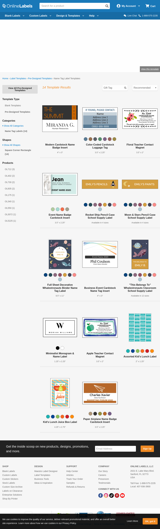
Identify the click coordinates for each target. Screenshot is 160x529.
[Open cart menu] (150, 6)
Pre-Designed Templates (40, 78)
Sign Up (147, 448)
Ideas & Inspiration (43, 483)
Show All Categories (12, 126)
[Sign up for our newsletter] (115, 449)
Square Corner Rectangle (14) (18, 152)
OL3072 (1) (10, 214)
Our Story (103, 471)
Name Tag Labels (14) (16, 131)
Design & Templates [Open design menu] (70, 15)
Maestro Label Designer (46, 471)
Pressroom (103, 479)
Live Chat (130, 16)
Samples (70, 483)
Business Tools (41, 479)
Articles (70, 475)
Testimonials (104, 483)
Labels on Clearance (12, 491)
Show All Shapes (11, 145)
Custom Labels (9, 475)
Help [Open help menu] (94, 15)
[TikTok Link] (111, 495)
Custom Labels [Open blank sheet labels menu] (40, 15)
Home (5, 78)
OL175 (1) (10, 195)
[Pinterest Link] (117, 495)
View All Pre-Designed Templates (20, 89)
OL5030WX (15, 59)
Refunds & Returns (75, 487)
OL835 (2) (10, 188)
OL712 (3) (10, 169)
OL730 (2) (10, 182)
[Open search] (107, 6)
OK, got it (150, 521)
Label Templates (18, 78)
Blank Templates (13, 105)
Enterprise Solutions (12, 495)
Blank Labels (8, 471)
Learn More (132, 521)
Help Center (72, 471)
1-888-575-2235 (148, 15)
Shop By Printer (10, 498)
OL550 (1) (10, 208)
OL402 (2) (10, 176)
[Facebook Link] (100, 495)
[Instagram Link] (106, 495)
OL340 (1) (10, 201)
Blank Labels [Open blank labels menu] (14, 15)
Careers (102, 475)
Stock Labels (8, 483)
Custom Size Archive (12, 487)
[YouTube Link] (122, 495)
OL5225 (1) (10, 221)
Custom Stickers (10, 479)
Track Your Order (74, 479)
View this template (150, 69)
